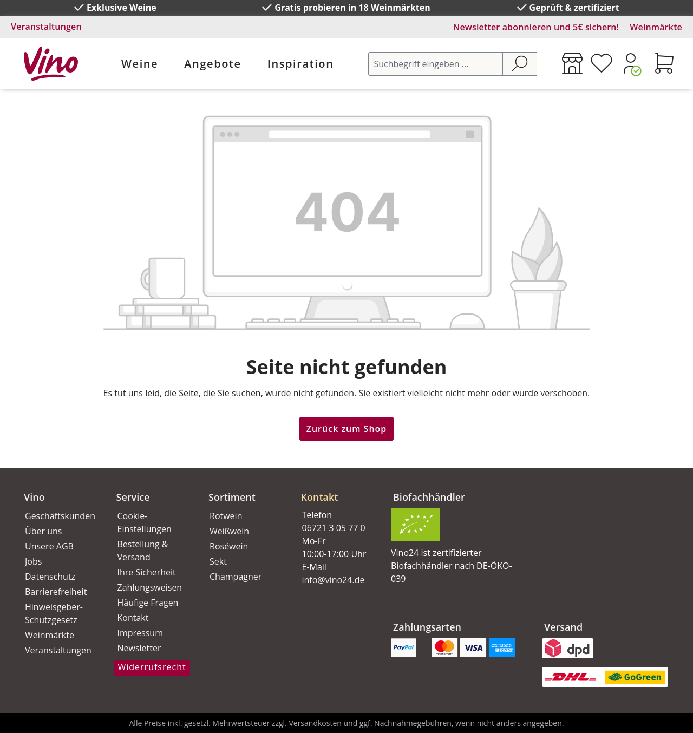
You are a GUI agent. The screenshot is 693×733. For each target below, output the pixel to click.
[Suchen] (519, 64)
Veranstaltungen (46, 26)
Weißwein (229, 531)
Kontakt (133, 618)
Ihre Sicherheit (146, 572)
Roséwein (229, 546)
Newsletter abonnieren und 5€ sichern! (536, 27)
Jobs (33, 561)
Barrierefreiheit (56, 592)
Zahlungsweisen (149, 587)
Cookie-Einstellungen (144, 522)
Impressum (140, 633)
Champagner (235, 577)
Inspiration (300, 63)
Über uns (43, 531)
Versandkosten (315, 723)
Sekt (218, 561)
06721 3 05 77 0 (333, 528)
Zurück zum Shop (346, 429)
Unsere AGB (49, 546)
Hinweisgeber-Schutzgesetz (54, 613)
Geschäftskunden (59, 516)
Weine (139, 63)
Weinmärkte (656, 27)
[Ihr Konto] (630, 63)
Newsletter (139, 648)
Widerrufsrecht (152, 667)
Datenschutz (50, 577)
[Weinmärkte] (572, 63)
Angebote (212, 63)
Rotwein (226, 516)
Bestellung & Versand (142, 550)
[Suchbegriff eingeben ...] (435, 64)
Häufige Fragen (148, 602)
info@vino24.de (333, 580)
